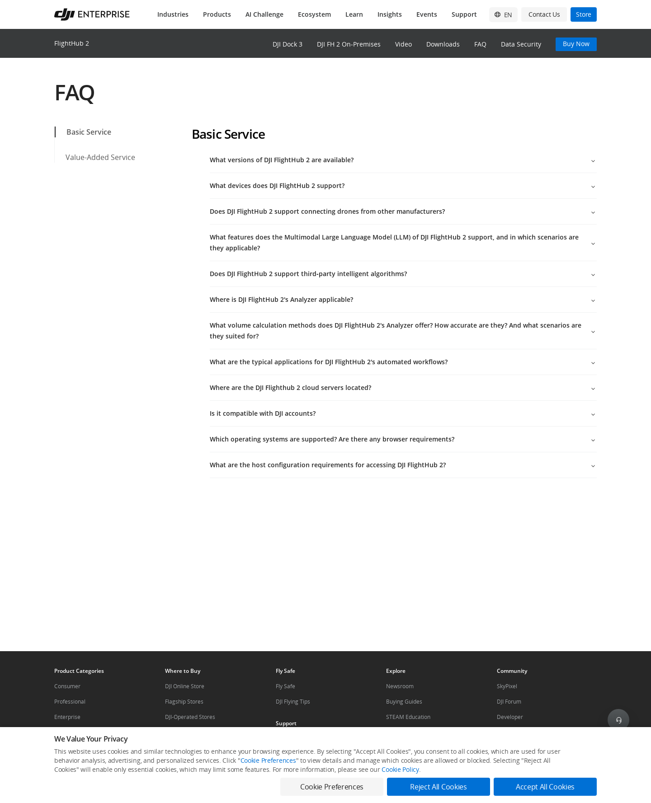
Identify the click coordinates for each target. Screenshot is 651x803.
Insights (389, 14)
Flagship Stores (184, 701)
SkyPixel (507, 686)
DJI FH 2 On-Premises (349, 44)
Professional (69, 701)
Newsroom (400, 686)
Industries (173, 14)
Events (426, 14)
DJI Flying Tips (293, 701)
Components (70, 732)
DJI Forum (509, 701)
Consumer (67, 686)
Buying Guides (404, 701)
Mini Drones (401, 732)
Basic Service (83, 132)
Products (217, 14)
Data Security (521, 44)
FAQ (480, 44)
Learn (354, 14)
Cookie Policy (400, 784)
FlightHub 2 (71, 43)
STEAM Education (408, 717)
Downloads (443, 44)
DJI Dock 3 (287, 44)
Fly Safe (285, 686)
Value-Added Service (95, 157)
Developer (510, 717)
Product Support (296, 738)
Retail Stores (181, 732)
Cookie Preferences (268, 774)
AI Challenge (264, 14)
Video (403, 44)
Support (464, 14)
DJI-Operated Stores (190, 717)
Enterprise (67, 717)
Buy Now (576, 43)
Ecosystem (314, 14)
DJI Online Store (184, 686)
